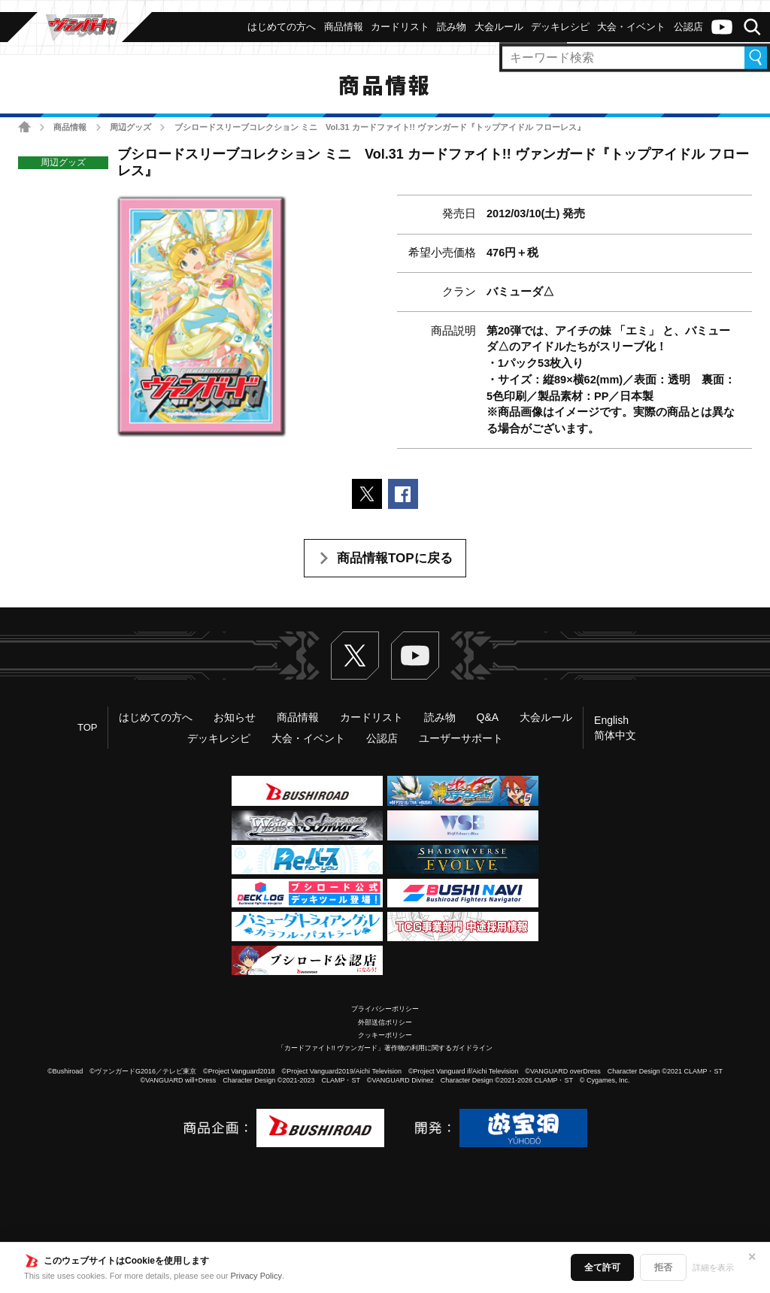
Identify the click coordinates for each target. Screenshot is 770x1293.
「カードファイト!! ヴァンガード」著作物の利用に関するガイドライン (385, 1048)
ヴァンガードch (722, 27)
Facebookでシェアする (403, 494)
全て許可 (602, 1267)
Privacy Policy (256, 1275)
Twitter (355, 655)
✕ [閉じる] (751, 1257)
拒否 (663, 1267)
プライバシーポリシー (385, 1009)
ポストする (367, 494)
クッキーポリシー (385, 1035)
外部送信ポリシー (385, 1022)
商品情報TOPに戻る (395, 558)
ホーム (24, 126)
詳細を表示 (713, 1267)
